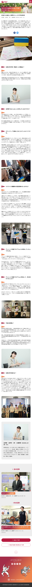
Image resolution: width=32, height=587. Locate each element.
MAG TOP (16, 540)
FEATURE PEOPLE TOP (16, 545)
